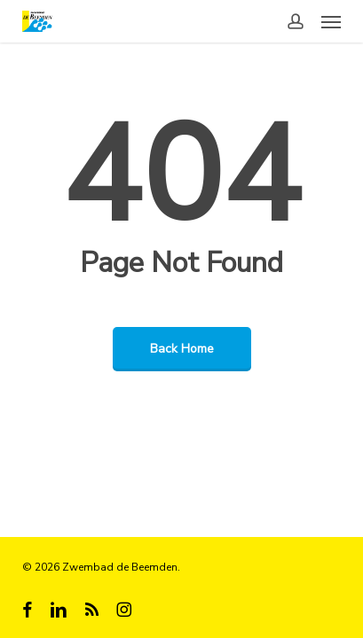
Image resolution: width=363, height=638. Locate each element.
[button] (331, 21)
